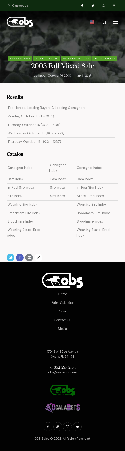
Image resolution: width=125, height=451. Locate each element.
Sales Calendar (46, 58)
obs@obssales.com (62, 372)
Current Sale (20, 58)
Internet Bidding (76, 58)
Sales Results (104, 58)
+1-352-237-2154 (62, 368)
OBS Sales (42, 439)
